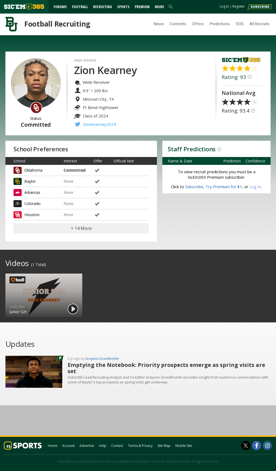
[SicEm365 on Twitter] (245, 445)
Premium (142, 6)
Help (102, 445)
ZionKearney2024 (99, 124)
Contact (117, 445)
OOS (240, 23)
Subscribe (194, 186)
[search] (172, 6)
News (159, 23)
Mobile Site (183, 445)
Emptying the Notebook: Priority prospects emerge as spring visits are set (166, 368)
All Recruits (259, 23)
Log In (224, 6)
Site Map (163, 445)
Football (80, 6)
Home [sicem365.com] (52, 445)
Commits (178, 23)
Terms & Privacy (140, 445)
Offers (198, 23)
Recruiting (102, 6)
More (159, 6)
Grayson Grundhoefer (102, 358)
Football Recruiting (57, 24)
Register (238, 6)
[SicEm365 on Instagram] (267, 445)
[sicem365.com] (24, 7)
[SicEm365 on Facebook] (256, 445)
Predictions (220, 23)
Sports (123, 6)
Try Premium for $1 (223, 186)
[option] (43, 295)
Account (68, 445)
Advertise (87, 445)
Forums (60, 6)
